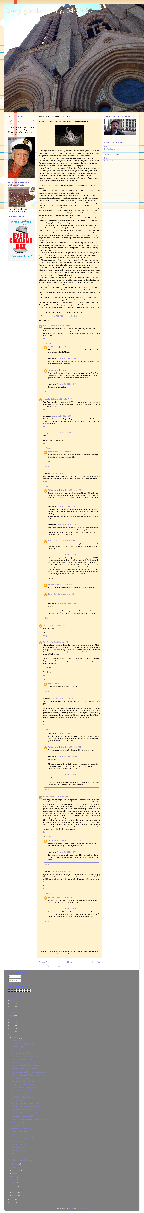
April (14, 1186)
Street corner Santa (18, 1141)
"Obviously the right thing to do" (22, 1138)
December (15, 1038)
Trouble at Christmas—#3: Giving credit (25, 1069)
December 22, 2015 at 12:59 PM (62, 698)
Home (70, 962)
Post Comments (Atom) (55, 967)
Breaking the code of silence (21, 1094)
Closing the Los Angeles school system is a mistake (28, 1106)
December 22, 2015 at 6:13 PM (64, 594)
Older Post (95, 962)
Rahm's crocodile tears (19, 1122)
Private (50, 594)
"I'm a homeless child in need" (21, 1110)
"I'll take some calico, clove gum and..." (25, 1088)
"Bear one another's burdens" (21, 1078)
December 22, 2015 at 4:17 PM (67, 555)
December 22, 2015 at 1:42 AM (60, 326)
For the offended (109, 149)
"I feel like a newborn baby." (21, 1132)
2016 (12, 1032)
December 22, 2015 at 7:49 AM (63, 399)
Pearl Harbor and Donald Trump (22, 1097)
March (14, 1189)
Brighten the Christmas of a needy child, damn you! (28, 1113)
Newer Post (44, 962)
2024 (12, 1007)
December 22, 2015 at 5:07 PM (62, 584)
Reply (45, 338)
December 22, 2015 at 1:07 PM (64, 683)
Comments (13, 980)
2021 (12, 1016)
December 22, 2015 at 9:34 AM (62, 433)
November (15, 1164)
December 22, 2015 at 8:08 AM (62, 416)
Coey (50, 584)
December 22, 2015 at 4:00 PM (65, 541)
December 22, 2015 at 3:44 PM (62, 872)
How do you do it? (18, 1147)
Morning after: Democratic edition (23, 1084)
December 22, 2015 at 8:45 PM (67, 909)
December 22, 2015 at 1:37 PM (67, 733)
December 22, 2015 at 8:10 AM (67, 358)
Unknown (51, 541)
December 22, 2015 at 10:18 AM (62, 473)
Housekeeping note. (18, 1125)
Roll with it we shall (18, 1040)
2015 (12, 1035)
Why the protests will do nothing (22, 1160)
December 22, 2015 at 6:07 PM (67, 852)
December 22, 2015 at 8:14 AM (71, 370)
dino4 (71, 1208)
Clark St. (46, 326)
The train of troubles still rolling (22, 1157)
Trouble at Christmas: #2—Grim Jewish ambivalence (29, 1072)
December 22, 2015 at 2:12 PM (71, 840)
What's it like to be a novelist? (21, 1154)
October (15, 1167)
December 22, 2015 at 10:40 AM (57, 625)
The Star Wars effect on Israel (21, 1053)
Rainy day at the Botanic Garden (22, 1059)
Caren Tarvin (48, 399)
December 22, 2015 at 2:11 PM (71, 747)
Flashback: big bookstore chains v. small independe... (29, 1135)
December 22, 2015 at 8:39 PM (67, 775)
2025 (12, 1003)
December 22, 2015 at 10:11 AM (61, 452)
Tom (44, 625)
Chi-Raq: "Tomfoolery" (19, 1144)
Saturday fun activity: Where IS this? (24, 1062)
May (13, 1183)
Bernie (45, 797)
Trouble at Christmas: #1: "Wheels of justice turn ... (28, 1075)
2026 (12, 1000)
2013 (12, 1202)
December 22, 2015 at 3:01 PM (67, 384)
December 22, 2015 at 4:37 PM (67, 756)
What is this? (108, 161)
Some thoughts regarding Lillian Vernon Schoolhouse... (30, 1091)
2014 (12, 1199)
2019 (12, 1022)
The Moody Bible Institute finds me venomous (27, 1056)
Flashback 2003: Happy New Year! (23, 1044)
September (15, 1170)
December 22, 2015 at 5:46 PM (62, 897)
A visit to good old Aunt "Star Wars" (23, 1081)
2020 (12, 1019)
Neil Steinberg (53, 347)
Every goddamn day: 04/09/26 (48, 10)
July (13, 1177)
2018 (12, 1025)
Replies (48, 343)
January (14, 1195)
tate (49, 452)
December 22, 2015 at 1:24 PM (58, 797)
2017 (12, 1029)
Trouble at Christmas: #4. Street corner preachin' (27, 1065)
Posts (11, 977)
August (14, 1173)
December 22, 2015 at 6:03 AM (71, 347)
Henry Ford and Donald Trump (22, 1128)
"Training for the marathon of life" (23, 1116)
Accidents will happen (19, 1050)
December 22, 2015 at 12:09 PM (57, 642)
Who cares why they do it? (20, 1151)
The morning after (17, 1100)
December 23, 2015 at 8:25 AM (67, 603)
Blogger (84, 1208)
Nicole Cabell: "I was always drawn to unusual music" (29, 1119)
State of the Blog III (18, 1047)
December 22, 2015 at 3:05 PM (67, 525)
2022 (12, 1013)
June (13, 1180)
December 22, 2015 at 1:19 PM (71, 490)
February (15, 1192)
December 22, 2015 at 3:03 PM (67, 506)
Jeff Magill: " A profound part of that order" (26, 1103)
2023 (12, 1010)
